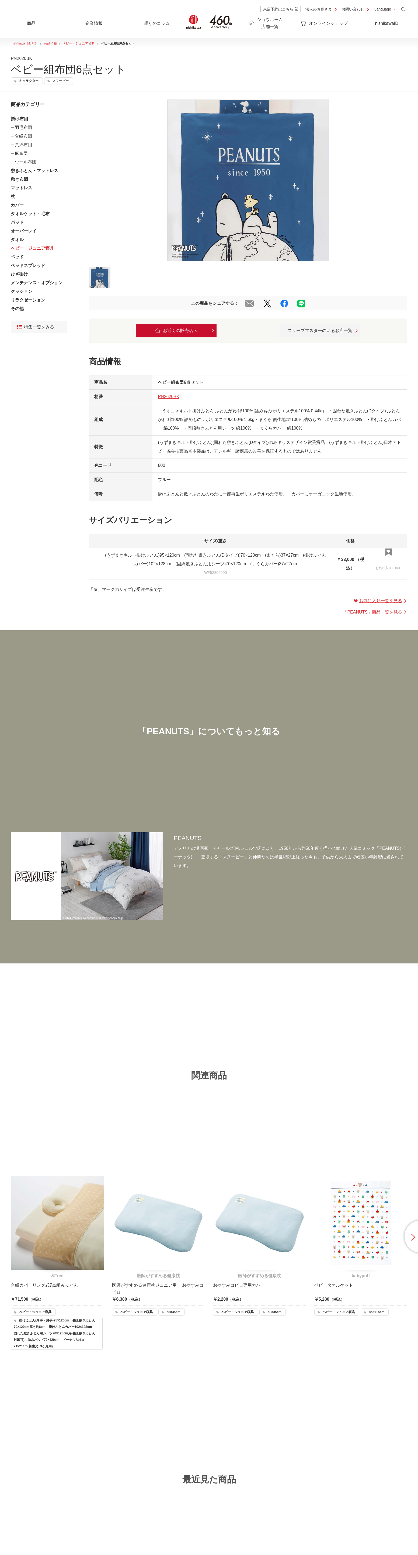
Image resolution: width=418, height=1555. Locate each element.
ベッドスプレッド (28, 265)
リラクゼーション (28, 300)
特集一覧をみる (35, 327)
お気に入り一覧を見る (380, 600)
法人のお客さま (318, 9)
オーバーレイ (24, 231)
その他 (17, 308)
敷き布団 (19, 179)
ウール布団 (25, 162)
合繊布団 (23, 136)
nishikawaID (386, 23)
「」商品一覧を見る (375, 612)
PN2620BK (168, 396)
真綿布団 (23, 144)
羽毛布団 (23, 127)
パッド (17, 222)
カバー (17, 205)
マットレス (21, 188)
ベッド (17, 257)
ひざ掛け (19, 274)
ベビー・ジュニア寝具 (32, 248)
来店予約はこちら (280, 9)
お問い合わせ (353, 9)
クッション (21, 291)
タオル (17, 239)
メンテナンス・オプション (36, 282)
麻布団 (21, 153)
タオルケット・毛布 (30, 213)
